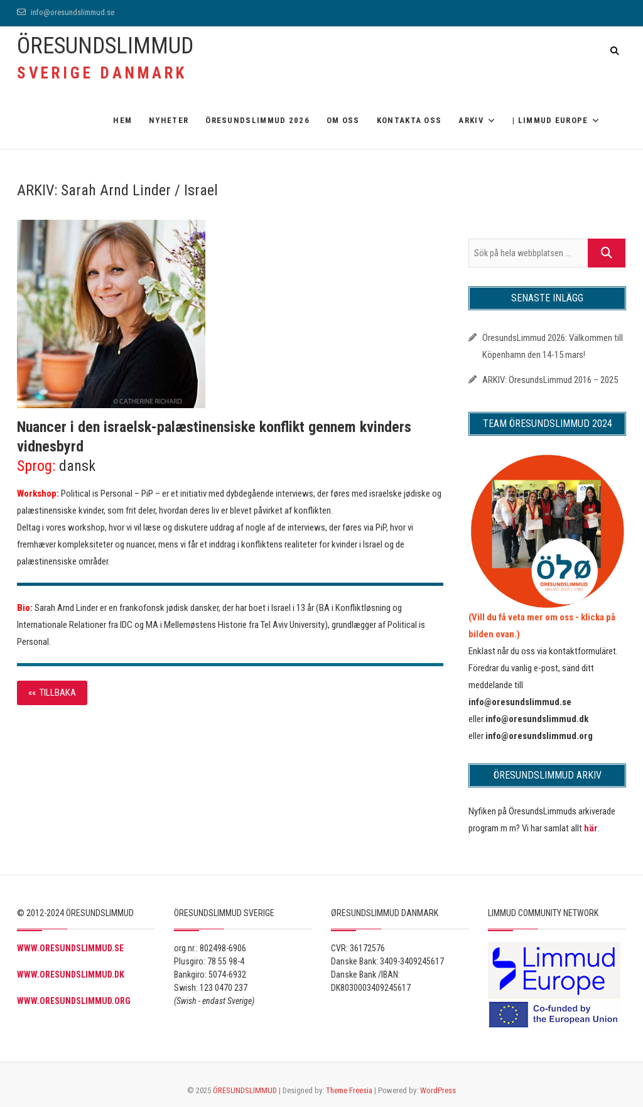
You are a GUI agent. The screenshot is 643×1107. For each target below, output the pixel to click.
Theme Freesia (349, 1090)
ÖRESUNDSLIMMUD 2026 (257, 120)
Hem (122, 120)
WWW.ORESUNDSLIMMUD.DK (70, 974)
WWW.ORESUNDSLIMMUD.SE (70, 948)
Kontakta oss (409, 120)
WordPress (438, 1090)
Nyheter (168, 120)
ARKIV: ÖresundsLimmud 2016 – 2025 (550, 380)
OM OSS (343, 120)
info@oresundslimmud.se (65, 12)
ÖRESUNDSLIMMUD (105, 46)
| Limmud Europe (550, 120)
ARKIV (471, 120)
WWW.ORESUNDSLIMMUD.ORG (74, 1001)
